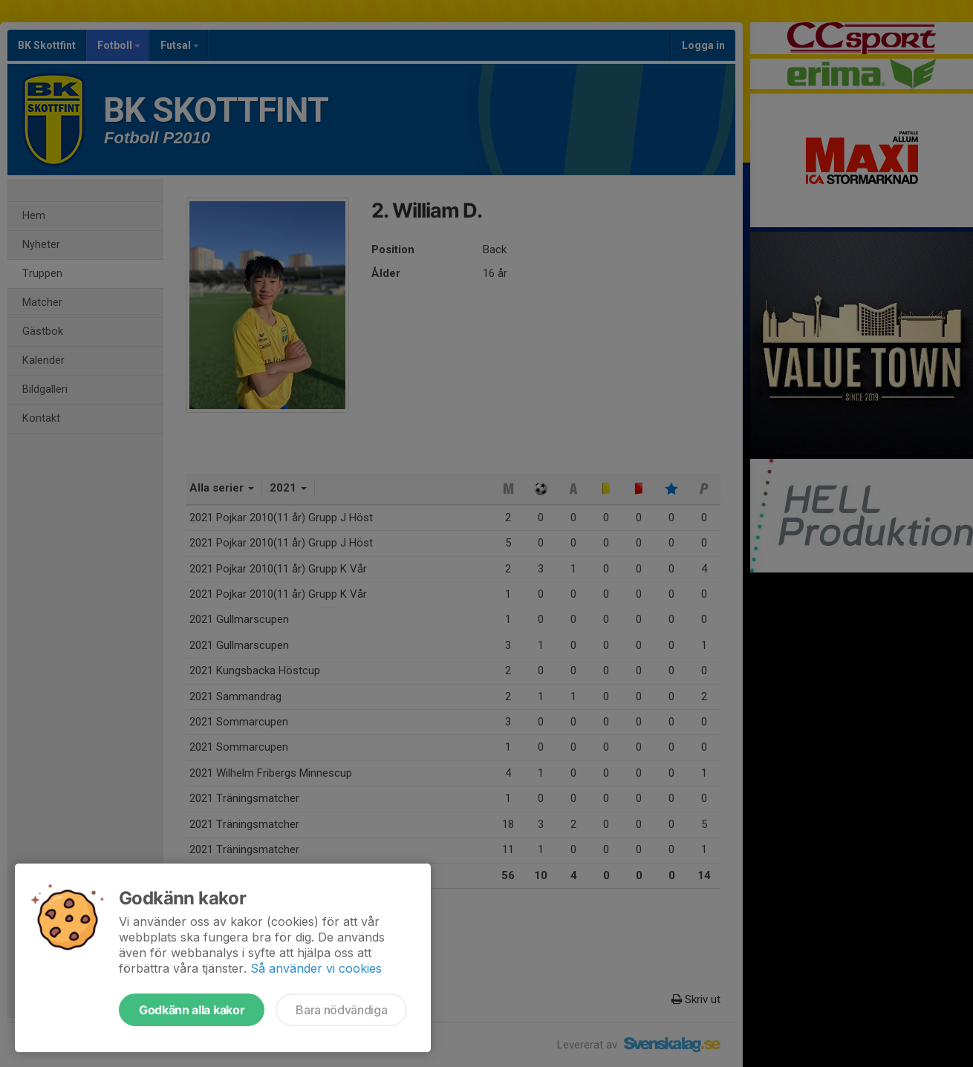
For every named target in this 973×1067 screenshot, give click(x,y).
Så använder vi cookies (316, 968)
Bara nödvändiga (341, 1009)
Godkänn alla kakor (191, 1009)
